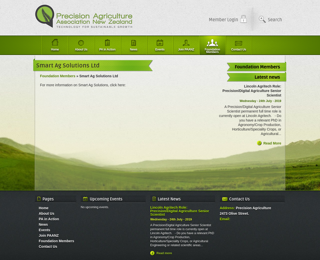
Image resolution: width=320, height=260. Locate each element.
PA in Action (49, 219)
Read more (164, 253)
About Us (46, 214)
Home (43, 208)
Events (44, 230)
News (43, 224)
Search (275, 19)
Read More (272, 143)
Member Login (223, 19)
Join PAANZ (49, 236)
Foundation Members (58, 76)
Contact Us (48, 246)
